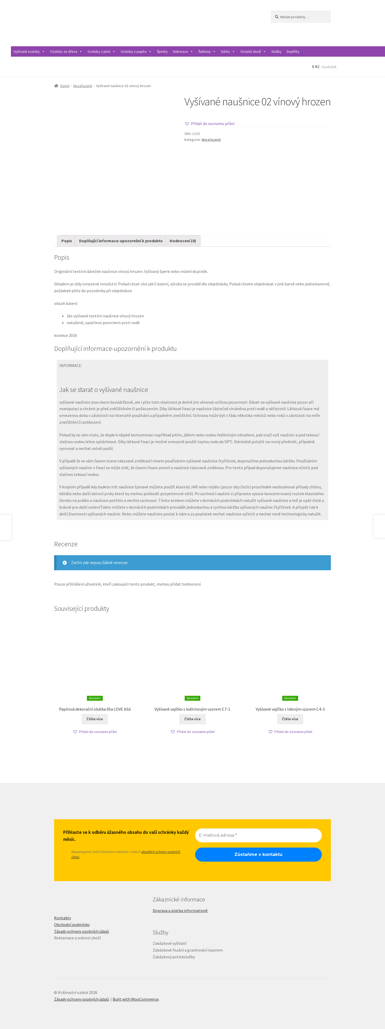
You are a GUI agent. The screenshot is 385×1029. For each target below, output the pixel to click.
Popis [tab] (66, 240)
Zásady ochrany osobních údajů (81, 931)
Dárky (228, 51)
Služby (276, 51)
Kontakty (62, 917)
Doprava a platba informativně (180, 910)
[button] (209, 123)
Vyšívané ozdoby (29, 51)
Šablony (207, 51)
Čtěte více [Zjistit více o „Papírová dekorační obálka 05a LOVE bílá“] (95, 719)
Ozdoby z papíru (136, 51)
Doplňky (293, 51)
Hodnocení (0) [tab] (183, 240)
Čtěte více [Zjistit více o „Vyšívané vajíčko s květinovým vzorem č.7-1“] (192, 719)
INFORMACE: (70, 365)
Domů (64, 85)
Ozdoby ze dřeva (66, 51)
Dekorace (183, 51)
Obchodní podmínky (72, 924)
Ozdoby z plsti (102, 51)
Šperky (162, 51)
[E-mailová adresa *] (258, 835)
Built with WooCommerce (136, 999)
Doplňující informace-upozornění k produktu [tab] (121, 240)
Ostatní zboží (253, 51)
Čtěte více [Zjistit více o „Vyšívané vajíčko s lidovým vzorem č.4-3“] (290, 719)
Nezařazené (82, 85)
